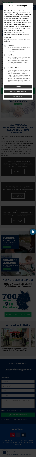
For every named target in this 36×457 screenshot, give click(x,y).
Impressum (7, 37)
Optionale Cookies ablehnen (18, 91)
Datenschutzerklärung (10, 34)
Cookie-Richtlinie (23, 34)
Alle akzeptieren (18, 96)
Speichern (18, 87)
